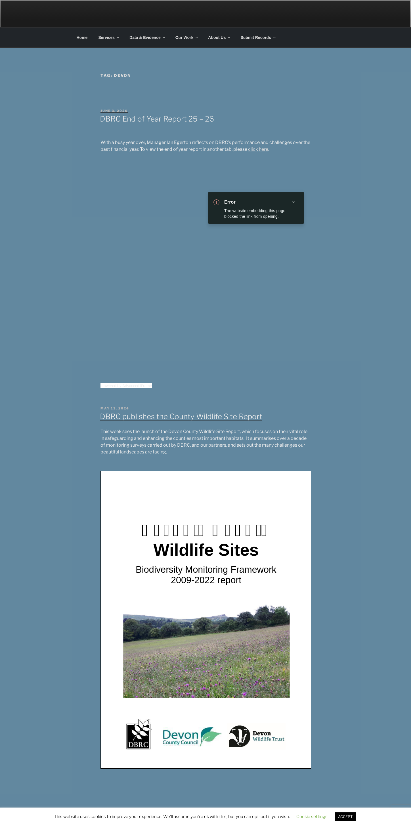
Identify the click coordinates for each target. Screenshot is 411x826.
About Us (219, 37)
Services (109, 37)
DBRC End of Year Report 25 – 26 (157, 118)
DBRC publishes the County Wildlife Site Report (181, 416)
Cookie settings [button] (312, 816)
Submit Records (258, 37)
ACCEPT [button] (345, 816)
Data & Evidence (147, 37)
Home (82, 37)
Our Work (187, 37)
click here (258, 149)
